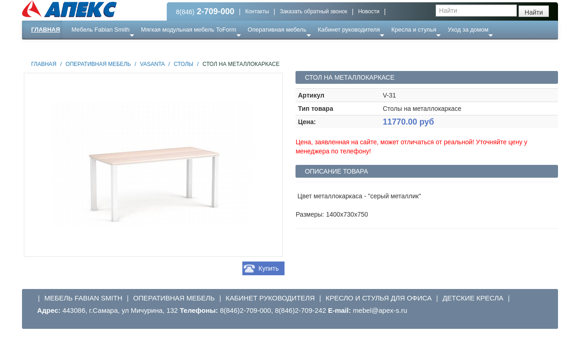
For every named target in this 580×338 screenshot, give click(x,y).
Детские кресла (473, 298)
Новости (368, 11)
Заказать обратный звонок (313, 11)
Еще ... (86, 47)
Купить (268, 268)
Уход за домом (468, 29)
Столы (183, 64)
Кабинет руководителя (349, 29)
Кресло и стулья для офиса (379, 298)
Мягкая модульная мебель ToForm (188, 29)
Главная (45, 29)
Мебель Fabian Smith (100, 29)
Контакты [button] (257, 11)
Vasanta (152, 64)
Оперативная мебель (277, 29)
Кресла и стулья (413, 29)
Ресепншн (121, 47)
